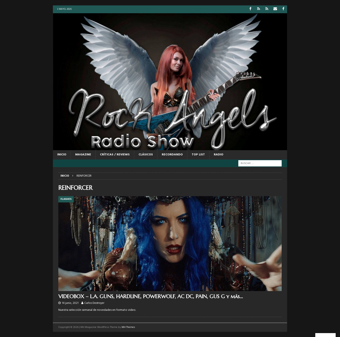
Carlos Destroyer (94, 303)
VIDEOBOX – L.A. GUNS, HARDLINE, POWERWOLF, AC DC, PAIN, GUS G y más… (150, 296)
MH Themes (128, 327)
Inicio (61, 154)
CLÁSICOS (146, 154)
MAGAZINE (83, 154)
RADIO (218, 154)
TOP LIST (198, 154)
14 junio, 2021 (70, 303)
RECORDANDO (172, 154)
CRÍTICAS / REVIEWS (115, 154)
